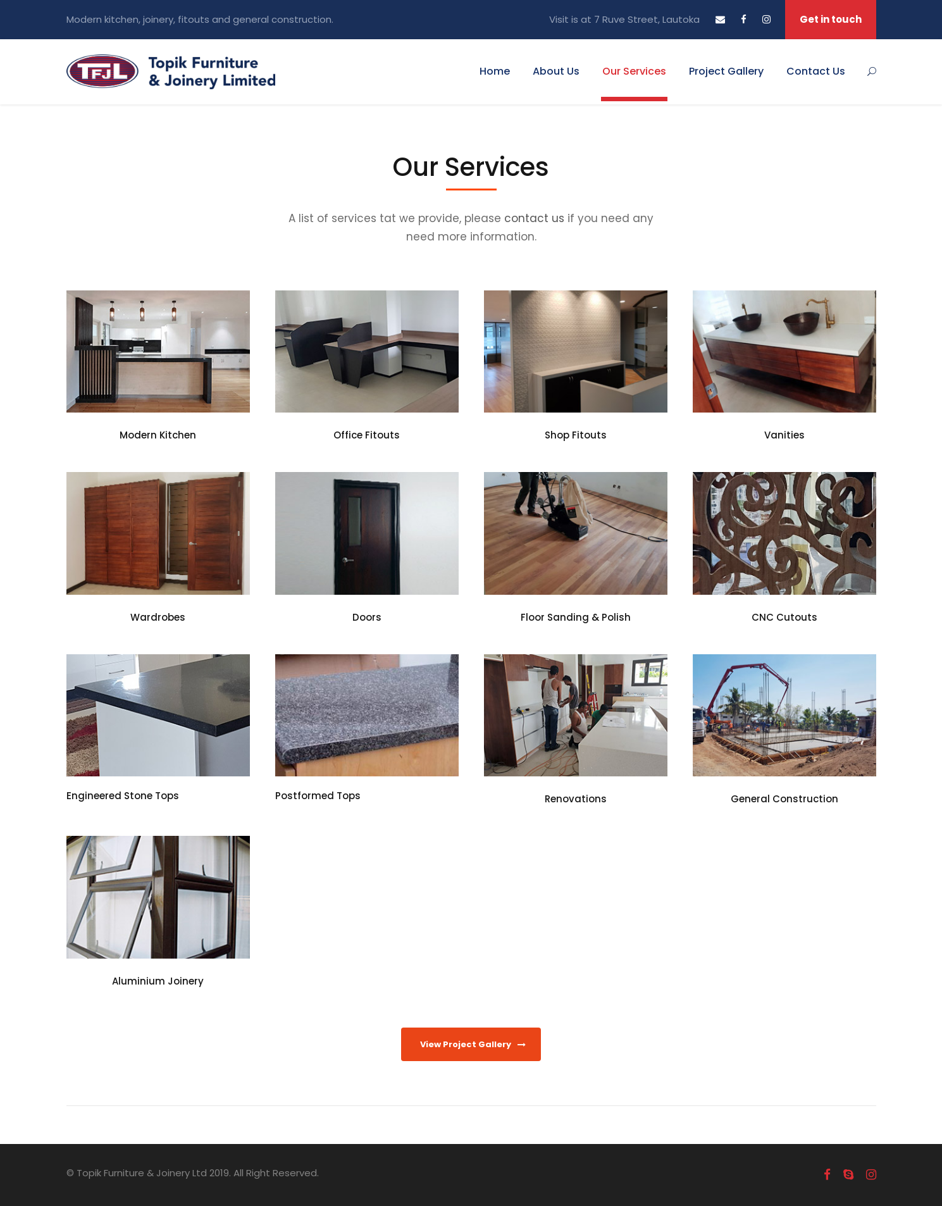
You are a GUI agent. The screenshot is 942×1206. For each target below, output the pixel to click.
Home (495, 71)
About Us (556, 71)
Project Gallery (726, 71)
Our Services (634, 71)
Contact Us (815, 71)
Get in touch (831, 19)
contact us (534, 218)
